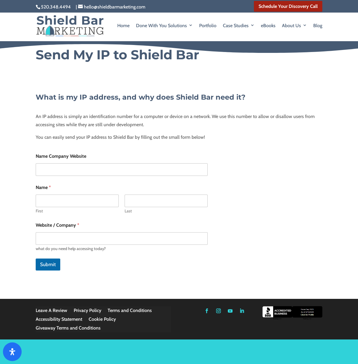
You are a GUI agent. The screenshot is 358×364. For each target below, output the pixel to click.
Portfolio (207, 25)
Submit (48, 264)
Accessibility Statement (59, 319)
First (39, 211)
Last (128, 211)
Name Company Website (61, 156)
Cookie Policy (102, 319)
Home (123, 25)
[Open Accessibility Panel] (12, 351)
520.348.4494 (56, 7)
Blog (317, 25)
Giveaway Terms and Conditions (68, 328)
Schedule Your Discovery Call (288, 6)
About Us (291, 25)
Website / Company (57, 225)
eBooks (268, 25)
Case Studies (236, 25)
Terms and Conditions (130, 310)
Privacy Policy (87, 310)
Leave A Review (51, 310)
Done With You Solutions (161, 25)
